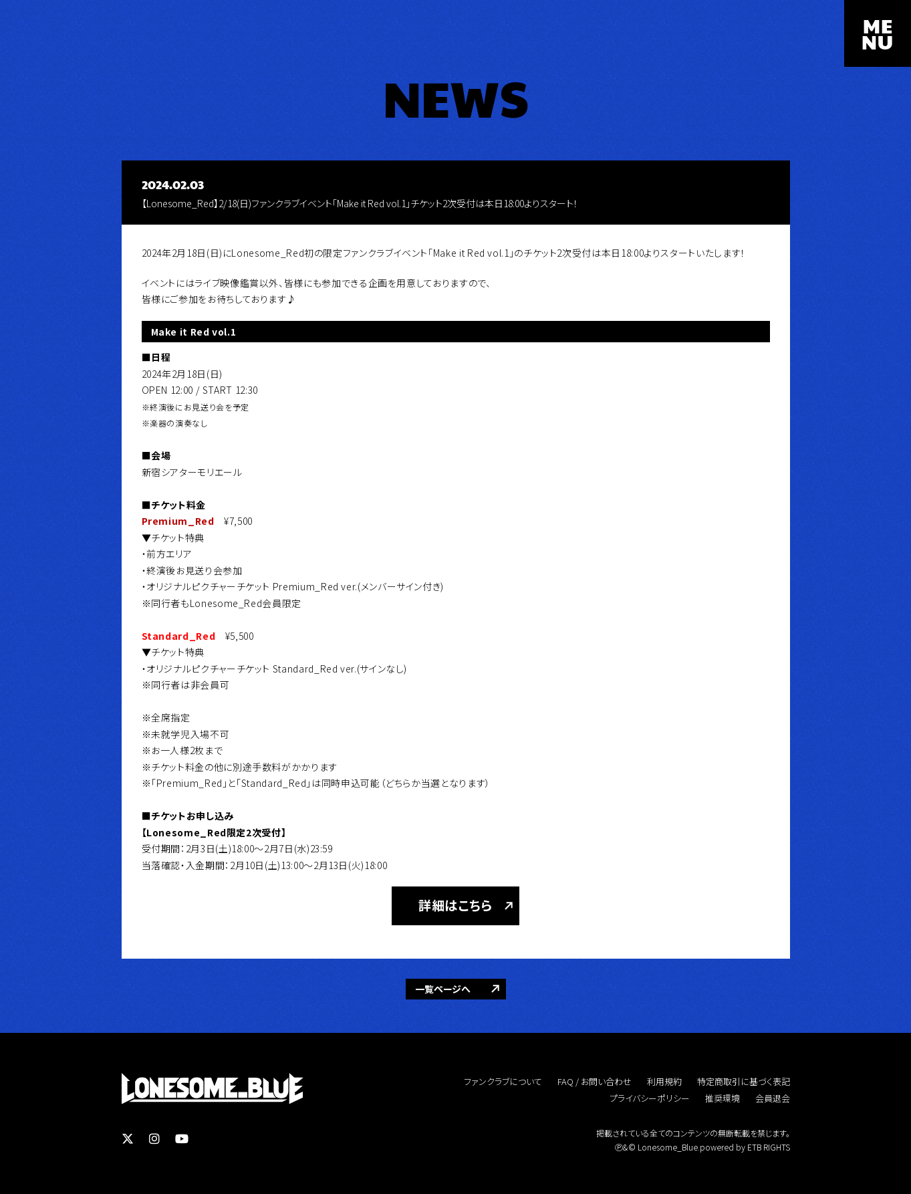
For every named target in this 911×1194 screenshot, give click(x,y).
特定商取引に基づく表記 (743, 1081)
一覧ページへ (443, 988)
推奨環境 (722, 1098)
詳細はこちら (455, 905)
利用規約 (664, 1081)
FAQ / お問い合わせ (594, 1081)
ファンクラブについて (503, 1081)
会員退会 (772, 1098)
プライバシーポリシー (650, 1098)
